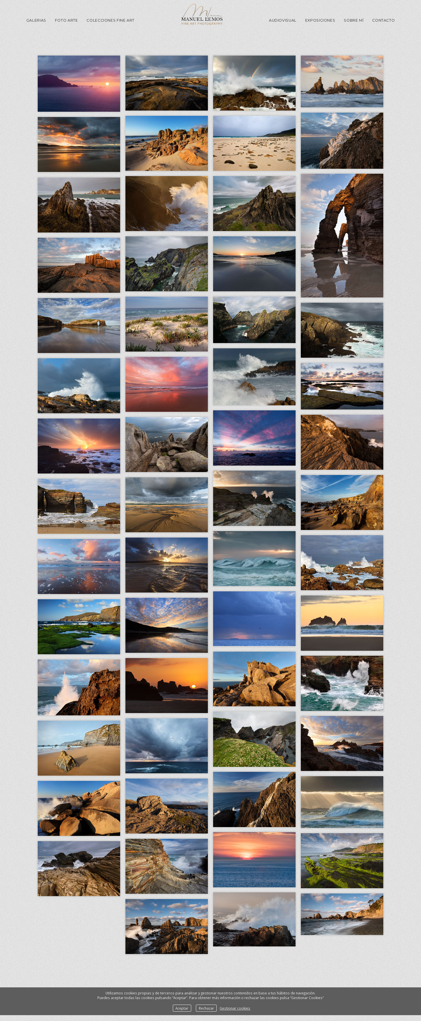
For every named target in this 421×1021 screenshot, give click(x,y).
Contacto (383, 20)
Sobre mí (353, 20)
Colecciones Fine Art (110, 20)
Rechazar (206, 1008)
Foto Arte (66, 20)
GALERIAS (36, 20)
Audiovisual (282, 20)
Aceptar (181, 1008)
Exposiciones (320, 20)
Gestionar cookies (235, 1008)
